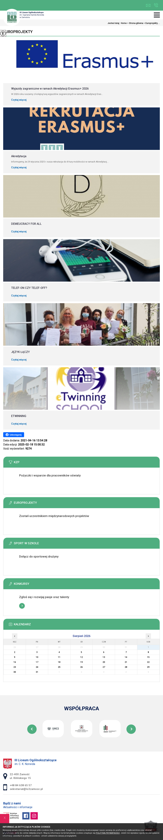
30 (14, 672)
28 (126, 667)
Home (124, 23)
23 (14, 667)
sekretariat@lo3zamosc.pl (148, 5)
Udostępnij (13, 434)
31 (37, 672)
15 (148, 657)
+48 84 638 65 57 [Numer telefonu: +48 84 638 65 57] (21, 785)
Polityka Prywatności (108, 833)
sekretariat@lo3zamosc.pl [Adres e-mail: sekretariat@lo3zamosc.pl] (26, 789)
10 (37, 657)
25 (59, 667)
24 (37, 667)
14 (126, 657)
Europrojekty (18, 32)
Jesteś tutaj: (114, 23)
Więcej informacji (22, 484)
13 (104, 657)
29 (148, 667)
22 (148, 662)
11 (59, 657)
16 (14, 662)
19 (81, 662)
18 (59, 662)
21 (126, 662)
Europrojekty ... (151, 23)
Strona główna (135, 23)
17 (37, 662)
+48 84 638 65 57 (156, 5)
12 (81, 657)
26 (81, 667)
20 (104, 662)
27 (104, 667)
